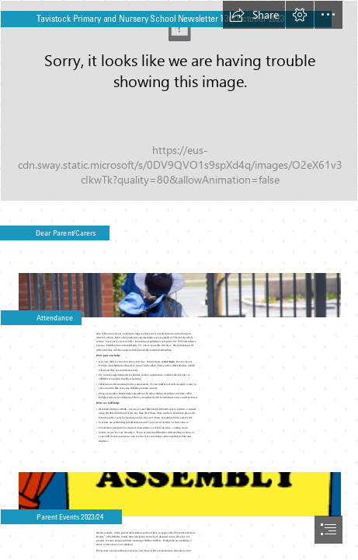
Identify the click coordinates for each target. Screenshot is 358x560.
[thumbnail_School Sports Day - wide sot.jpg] (179, 100)
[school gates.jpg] (179, 288)
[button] (254, 15)
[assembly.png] (179, 487)
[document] (179, 280)
